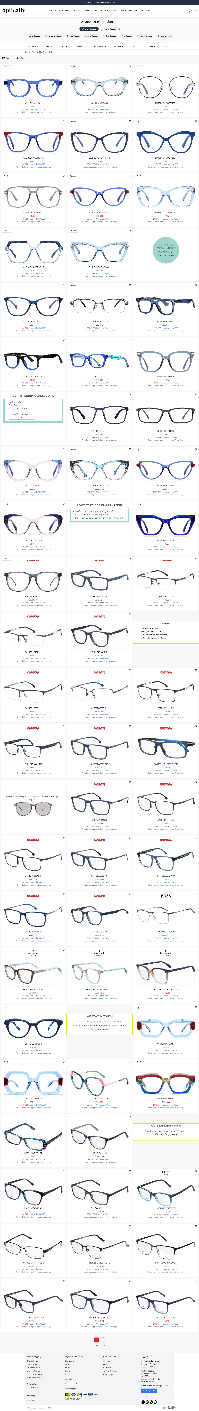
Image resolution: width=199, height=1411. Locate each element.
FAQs (105, 1364)
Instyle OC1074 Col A (166, 1318)
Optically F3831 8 (33, 377)
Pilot (66, 1374)
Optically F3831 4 (165, 322)
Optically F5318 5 (33, 541)
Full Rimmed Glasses (34, 1378)
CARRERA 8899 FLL (165, 596)
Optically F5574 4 (165, 1044)
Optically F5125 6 (99, 486)
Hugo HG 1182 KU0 (166, 932)
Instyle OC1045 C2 (99, 1153)
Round (67, 1371)
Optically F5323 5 (99, 322)
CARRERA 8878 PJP (99, 932)
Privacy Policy (108, 1374)
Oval (67, 1364)
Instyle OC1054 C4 (99, 1208)
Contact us (107, 1368)
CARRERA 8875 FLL (33, 708)
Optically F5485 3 (33, 1044)
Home (27, 52)
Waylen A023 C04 (33, 103)
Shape (63, 46)
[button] (95, 11)
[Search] (185, 11)
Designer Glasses (33, 1371)
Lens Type (136, 46)
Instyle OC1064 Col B (99, 1263)
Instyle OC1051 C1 (33, 1208)
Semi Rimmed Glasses (35, 1381)
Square (67, 1368)
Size (49, 46)
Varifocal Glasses (33, 1391)
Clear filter (166, 46)
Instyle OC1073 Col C (99, 1318)
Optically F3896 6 (99, 377)
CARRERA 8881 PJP (99, 764)
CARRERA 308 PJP (33, 596)
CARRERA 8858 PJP (165, 820)
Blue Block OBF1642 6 (166, 213)
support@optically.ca (160, 1386)
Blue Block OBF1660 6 (99, 267)
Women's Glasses (89, 29)
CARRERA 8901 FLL (33, 652)
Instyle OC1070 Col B (33, 1318)
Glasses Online (32, 1361)
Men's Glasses (110, 29)
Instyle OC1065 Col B (166, 1263)
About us (106, 1361)
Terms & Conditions (110, 1371)
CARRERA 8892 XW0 (166, 876)
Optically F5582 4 (33, 1099)
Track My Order (149, 1391)
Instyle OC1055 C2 (166, 1208)
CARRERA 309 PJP (99, 652)
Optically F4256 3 (99, 1099)
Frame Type (99, 46)
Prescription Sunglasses (35, 1374)
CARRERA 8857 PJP (33, 876)
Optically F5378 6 (165, 541)
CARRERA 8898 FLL (165, 708)
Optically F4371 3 (99, 431)
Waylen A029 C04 (99, 103)
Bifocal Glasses (32, 1387)
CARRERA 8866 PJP (99, 876)
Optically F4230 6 (165, 377)
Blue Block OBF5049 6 (33, 158)
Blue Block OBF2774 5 (99, 158)
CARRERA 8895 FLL (99, 708)
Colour (118, 46)
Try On (7, 67)
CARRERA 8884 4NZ (33, 764)
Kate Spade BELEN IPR (33, 989)
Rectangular (69, 1361)
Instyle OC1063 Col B (33, 1263)
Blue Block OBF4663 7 (166, 158)
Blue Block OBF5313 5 (99, 213)
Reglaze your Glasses (73, 1384)
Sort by (154, 46)
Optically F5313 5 (165, 486)
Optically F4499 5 (165, 431)
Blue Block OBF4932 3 (166, 103)
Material (80, 46)
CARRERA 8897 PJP (33, 932)
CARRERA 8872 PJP (99, 596)
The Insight (31, 1400)
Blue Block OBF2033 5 (33, 322)
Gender (33, 46)
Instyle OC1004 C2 (33, 1153)
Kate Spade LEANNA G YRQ (166, 989)
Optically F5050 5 (33, 486)
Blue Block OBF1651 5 (33, 267)
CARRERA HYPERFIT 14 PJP (166, 764)
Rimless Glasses (33, 1384)
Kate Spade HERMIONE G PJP (99, 989)
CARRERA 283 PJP (99, 820)
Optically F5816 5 (165, 1099)
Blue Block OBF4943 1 (33, 213)
